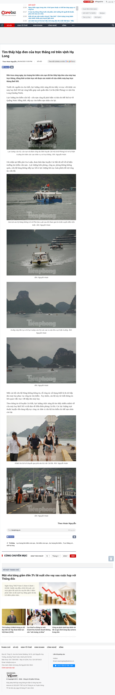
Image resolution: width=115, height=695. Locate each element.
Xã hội (39, 61)
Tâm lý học (86, 17)
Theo (41, 530)
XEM (73, 556)
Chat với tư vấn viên (64, 665)
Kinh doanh (39, 647)
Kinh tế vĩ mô (26, 647)
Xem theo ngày (37, 556)
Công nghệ (51, 647)
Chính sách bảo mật (8, 668)
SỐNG (64, 25)
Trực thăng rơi (68, 543)
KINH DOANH (37, 25)
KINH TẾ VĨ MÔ (22, 25)
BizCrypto (98, 17)
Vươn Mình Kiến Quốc (90, 9)
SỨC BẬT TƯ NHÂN (89, 13)
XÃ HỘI (9, 25)
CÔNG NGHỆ (52, 25)
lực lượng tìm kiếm (55, 543)
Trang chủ (5, 647)
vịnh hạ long (10, 545)
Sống (61, 647)
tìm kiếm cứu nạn (42, 543)
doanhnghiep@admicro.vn (65, 661)
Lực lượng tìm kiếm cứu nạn (25, 543)
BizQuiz (102, 13)
